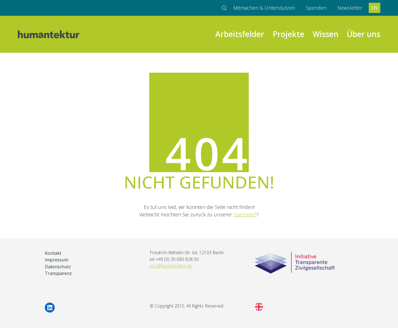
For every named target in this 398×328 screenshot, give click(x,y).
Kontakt (53, 253)
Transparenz (58, 273)
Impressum (56, 260)
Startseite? (244, 214)
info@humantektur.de (171, 266)
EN (374, 7)
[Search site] (224, 8)
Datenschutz (58, 266)
